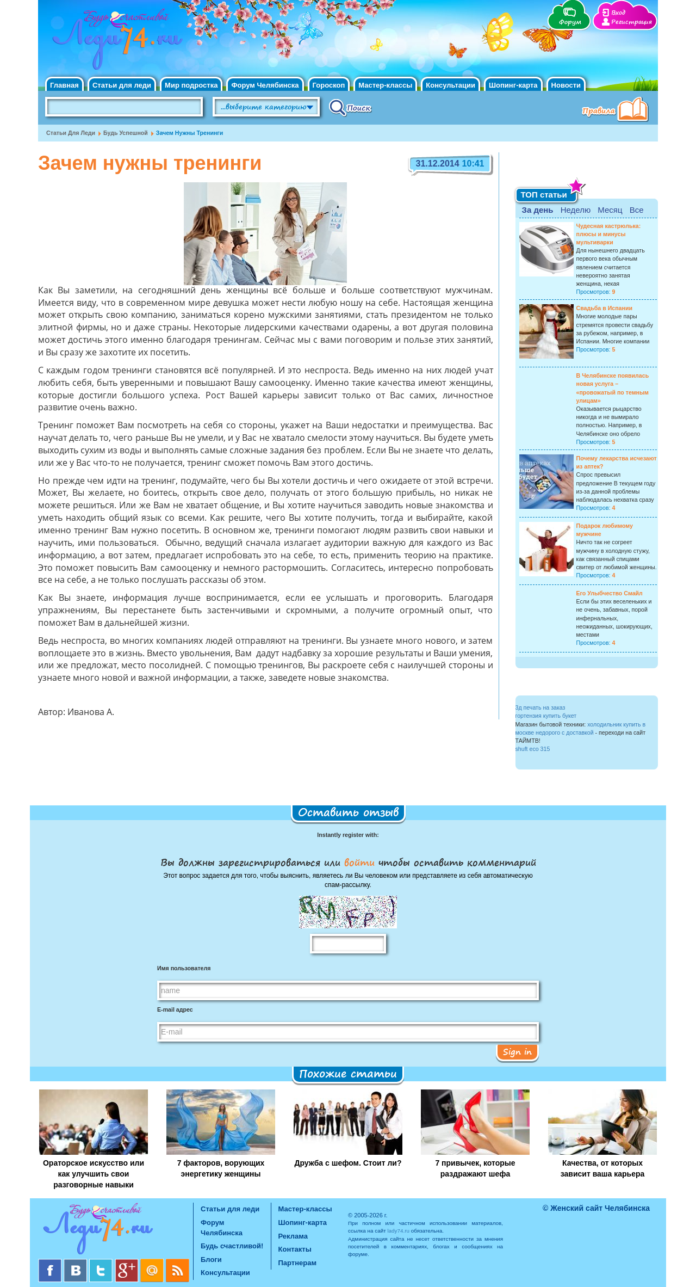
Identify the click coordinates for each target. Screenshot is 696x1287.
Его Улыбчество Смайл (609, 593)
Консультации (450, 85)
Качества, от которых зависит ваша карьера (603, 1168)
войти (359, 862)
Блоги (211, 1259)
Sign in (517, 1051)
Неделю (576, 209)
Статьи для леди (121, 85)
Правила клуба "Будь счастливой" (617, 110)
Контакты (295, 1249)
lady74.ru (398, 1231)
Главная (64, 85)
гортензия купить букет (546, 715)
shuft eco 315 (532, 749)
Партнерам (297, 1263)
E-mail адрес (175, 1009)
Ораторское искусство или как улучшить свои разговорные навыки (93, 1174)
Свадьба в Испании (604, 308)
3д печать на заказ (540, 707)
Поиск (350, 107)
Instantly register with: (347, 835)
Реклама (293, 1236)
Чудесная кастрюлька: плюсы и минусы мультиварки (608, 234)
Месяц (610, 209)
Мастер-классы (385, 85)
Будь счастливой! (232, 1246)
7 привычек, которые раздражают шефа (475, 1168)
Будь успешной (125, 133)
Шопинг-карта (513, 85)
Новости (566, 85)
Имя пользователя (183, 968)
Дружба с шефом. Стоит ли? (348, 1163)
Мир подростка (191, 85)
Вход (618, 12)
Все (637, 209)
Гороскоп (329, 85)
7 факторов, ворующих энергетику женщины (221, 1168)
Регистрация (631, 22)
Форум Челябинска (265, 85)
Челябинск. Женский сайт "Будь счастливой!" (115, 42)
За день (538, 209)
